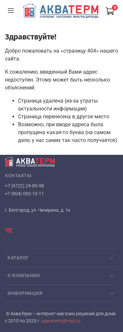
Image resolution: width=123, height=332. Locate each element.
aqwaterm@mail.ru (60, 321)
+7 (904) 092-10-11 (24, 193)
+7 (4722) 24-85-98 (24, 185)
